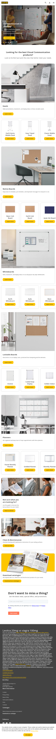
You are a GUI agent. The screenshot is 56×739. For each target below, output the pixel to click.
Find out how (9, 38)
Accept (28, 735)
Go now (28, 665)
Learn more (8, 114)
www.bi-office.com (20, 664)
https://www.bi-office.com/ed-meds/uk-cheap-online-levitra (32, 632)
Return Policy (6, 697)
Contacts (5, 705)
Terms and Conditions (8, 700)
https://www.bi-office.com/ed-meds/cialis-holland (14, 677)
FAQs (4, 702)
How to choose (9, 510)
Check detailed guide (8, 670)
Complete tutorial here (8, 672)
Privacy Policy (6, 694)
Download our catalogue (12, 581)
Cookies (4, 692)
